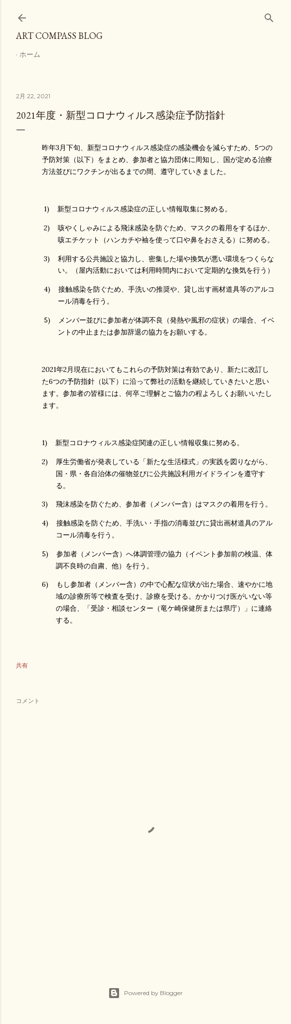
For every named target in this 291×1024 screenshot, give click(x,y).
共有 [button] (22, 665)
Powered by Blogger (145, 993)
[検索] (269, 15)
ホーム (29, 54)
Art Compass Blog (59, 35)
